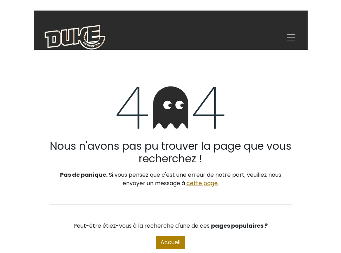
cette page (202, 183)
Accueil (170, 242)
